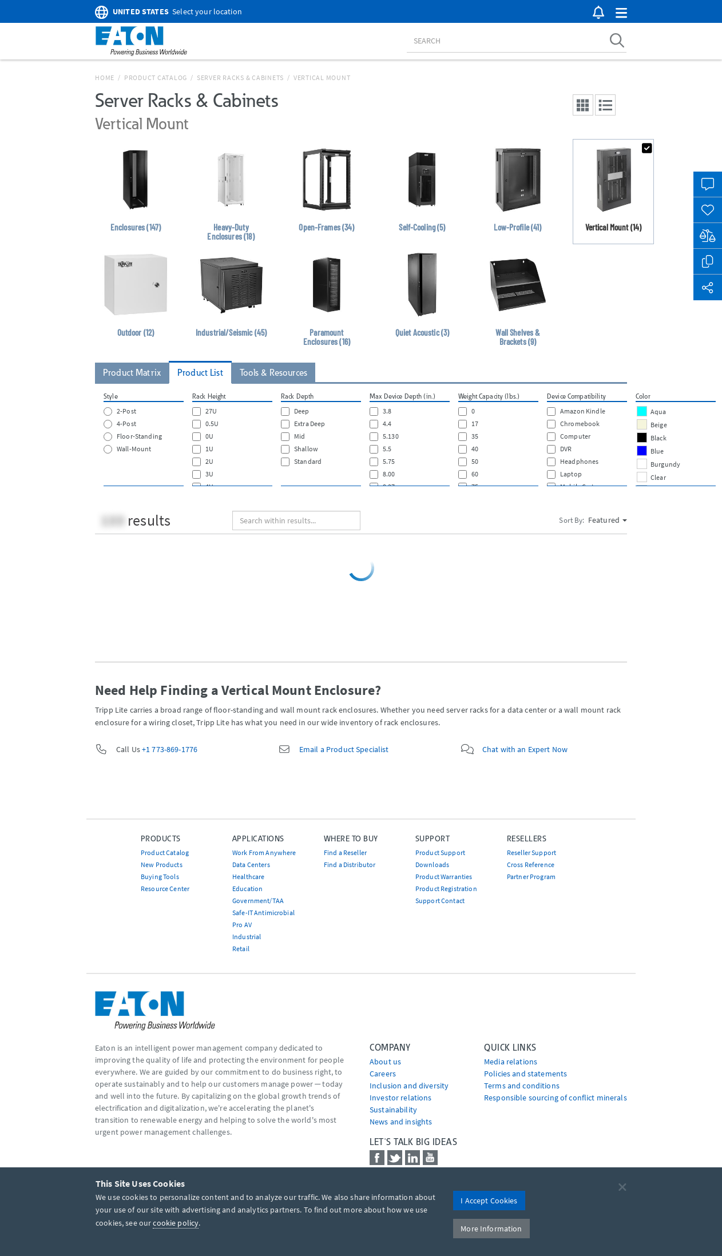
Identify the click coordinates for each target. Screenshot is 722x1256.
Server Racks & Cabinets (240, 77)
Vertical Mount (322, 77)
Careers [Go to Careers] (383, 1073)
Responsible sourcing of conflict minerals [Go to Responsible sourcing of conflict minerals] (555, 1097)
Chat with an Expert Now (525, 749)
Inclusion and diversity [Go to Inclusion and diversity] (409, 1085)
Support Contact (440, 900)
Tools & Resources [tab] (273, 372)
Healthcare (248, 876)
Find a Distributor (350, 864)
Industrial (246, 936)
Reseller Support (531, 852)
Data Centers (251, 864)
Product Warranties (444, 876)
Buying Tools (160, 876)
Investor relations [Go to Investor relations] (401, 1097)
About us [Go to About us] (385, 1061)
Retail (240, 948)
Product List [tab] (200, 372)
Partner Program (531, 876)
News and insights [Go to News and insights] (401, 1121)
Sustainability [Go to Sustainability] (393, 1109)
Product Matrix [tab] (132, 372)
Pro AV (242, 924)
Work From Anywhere (264, 852)
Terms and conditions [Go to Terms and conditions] (522, 1085)
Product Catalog (155, 77)
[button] (621, 13)
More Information (491, 1228)
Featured (607, 520)
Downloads (432, 864)
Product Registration (446, 888)
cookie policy (176, 1223)
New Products (162, 864)
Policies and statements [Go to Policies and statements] (525, 1073)
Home (104, 77)
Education (247, 888)
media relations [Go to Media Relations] (510, 1061)
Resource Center (165, 888)
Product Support (440, 852)
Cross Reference (530, 864)
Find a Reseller (345, 852)
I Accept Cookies (489, 1200)
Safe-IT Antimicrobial (263, 912)
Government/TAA (258, 900)
